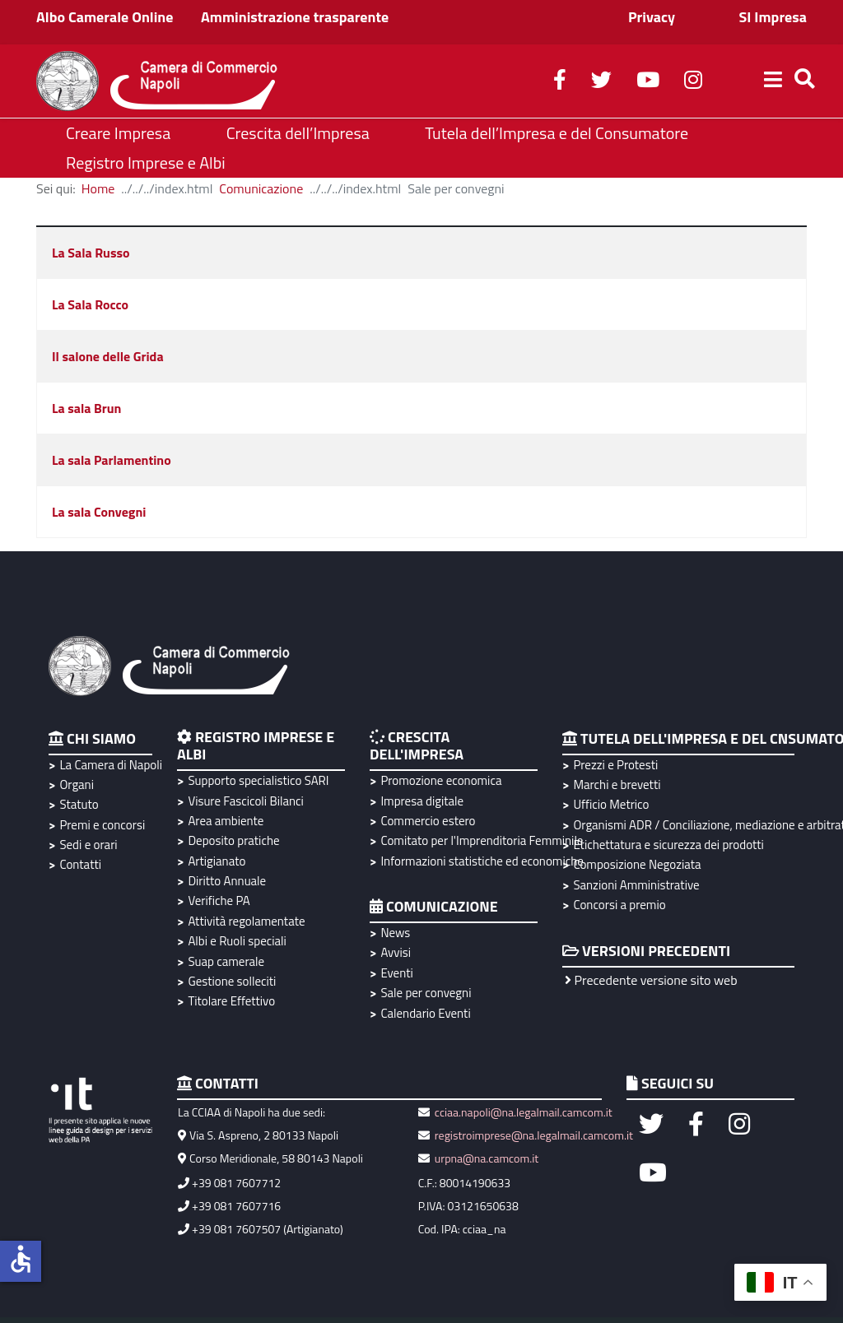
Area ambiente (225, 820)
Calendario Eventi (425, 1013)
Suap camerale (226, 961)
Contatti (80, 864)
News (395, 932)
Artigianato (216, 861)
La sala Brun (86, 408)
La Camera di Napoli (108, 764)
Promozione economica (440, 780)
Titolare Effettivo (231, 1000)
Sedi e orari (88, 844)
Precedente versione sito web (651, 980)
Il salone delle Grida (108, 356)
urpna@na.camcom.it (486, 1158)
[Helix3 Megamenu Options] (773, 81)
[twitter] (601, 82)
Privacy (651, 17)
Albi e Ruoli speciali (237, 940)
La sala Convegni (99, 512)
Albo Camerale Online (105, 17)
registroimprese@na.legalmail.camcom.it (534, 1135)
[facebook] (559, 82)
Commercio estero (427, 820)
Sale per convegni (425, 992)
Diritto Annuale (227, 880)
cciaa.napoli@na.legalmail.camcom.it (522, 1112)
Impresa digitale (421, 800)
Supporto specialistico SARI (258, 780)
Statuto (78, 804)
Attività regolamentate (246, 921)
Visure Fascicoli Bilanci (245, 800)
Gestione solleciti (232, 981)
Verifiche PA (218, 900)
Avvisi (395, 952)
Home (98, 188)
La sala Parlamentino (111, 460)
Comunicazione (261, 188)
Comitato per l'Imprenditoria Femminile (479, 840)
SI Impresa (772, 17)
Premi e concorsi (102, 824)
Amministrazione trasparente (295, 17)
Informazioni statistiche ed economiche (479, 861)
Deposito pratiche (233, 840)
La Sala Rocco (90, 304)
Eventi (396, 972)
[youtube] (647, 82)
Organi (76, 784)
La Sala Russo (91, 252)
